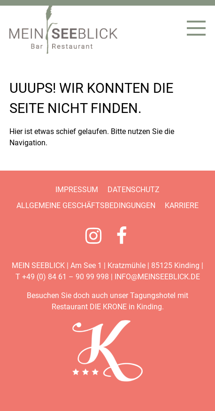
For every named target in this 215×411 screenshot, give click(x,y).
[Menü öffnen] (196, 28)
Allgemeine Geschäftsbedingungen (85, 205)
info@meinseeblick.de (157, 276)
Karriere (182, 205)
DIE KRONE (108, 306)
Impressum (76, 189)
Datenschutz (134, 189)
